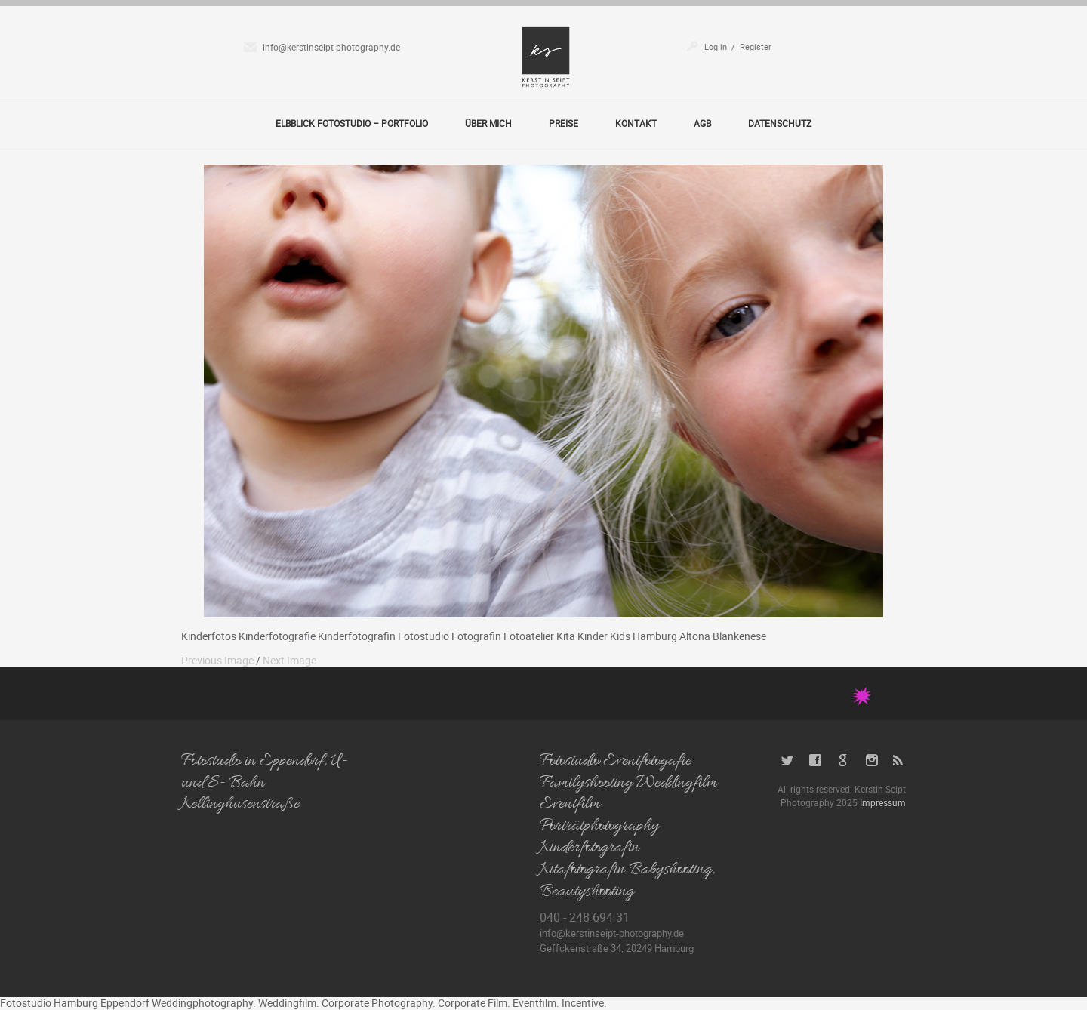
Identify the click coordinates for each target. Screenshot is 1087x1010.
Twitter (787, 760)
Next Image (289, 660)
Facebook (815, 760)
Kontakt (636, 123)
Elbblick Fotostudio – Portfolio (352, 123)
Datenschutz (779, 123)
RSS (899, 760)
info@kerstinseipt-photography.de (331, 47)
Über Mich (488, 123)
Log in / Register (737, 46)
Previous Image (217, 660)
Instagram (871, 760)
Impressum (883, 802)
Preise (563, 123)
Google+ (843, 760)
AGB (702, 123)
